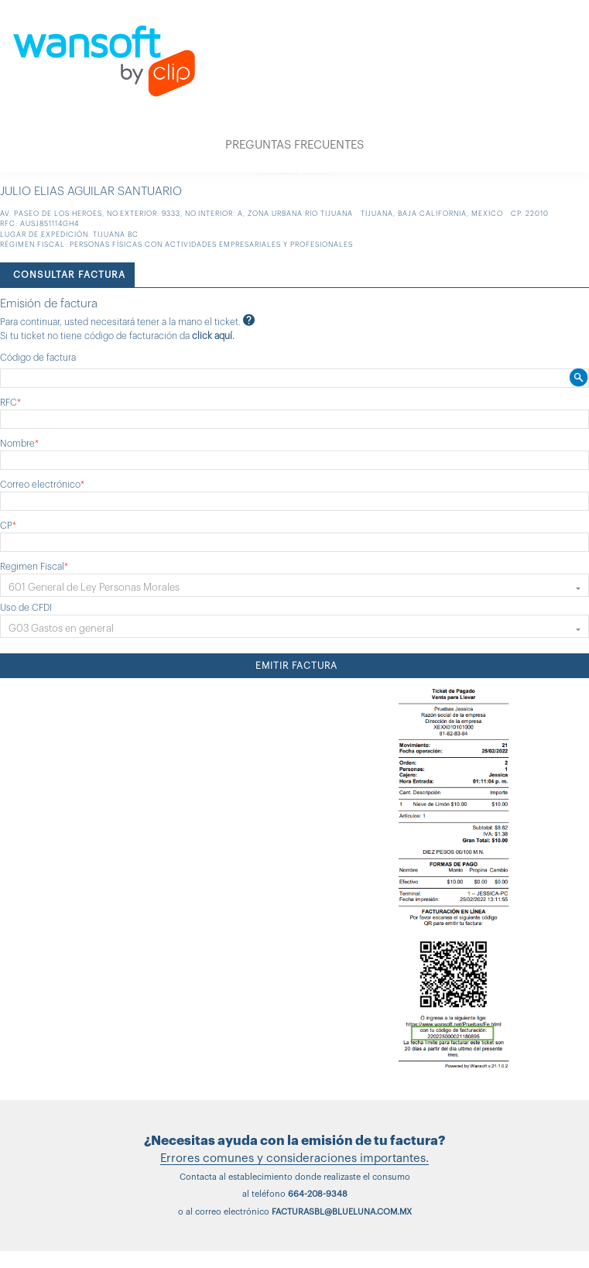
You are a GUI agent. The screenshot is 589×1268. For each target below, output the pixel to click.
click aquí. (213, 336)
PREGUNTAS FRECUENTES (294, 145)
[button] (294, 585)
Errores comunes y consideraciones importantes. (294, 1158)
